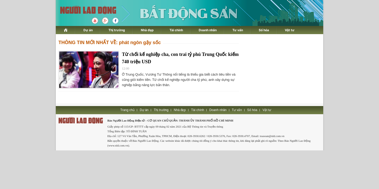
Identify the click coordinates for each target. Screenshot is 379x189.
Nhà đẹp (147, 30)
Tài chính (176, 30)
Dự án (88, 30)
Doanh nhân (208, 30)
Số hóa (264, 30)
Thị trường (116, 30)
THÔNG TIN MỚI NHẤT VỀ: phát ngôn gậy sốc (109, 42)
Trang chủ (127, 110)
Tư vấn (237, 30)
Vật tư (290, 30)
